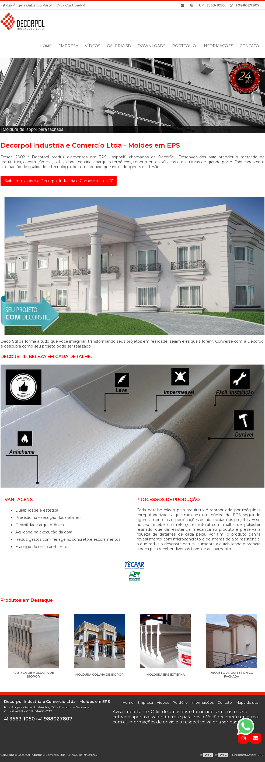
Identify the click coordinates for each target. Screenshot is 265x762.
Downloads (152, 45)
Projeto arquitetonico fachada (231, 674)
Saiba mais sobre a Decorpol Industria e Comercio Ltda (59, 180)
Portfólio (184, 45)
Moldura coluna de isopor (99, 674)
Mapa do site (247, 702)
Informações (218, 45)
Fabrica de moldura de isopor (33, 674)
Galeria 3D (119, 45)
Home (46, 45)
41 (245, 5)
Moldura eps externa (166, 674)
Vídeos (92, 45)
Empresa (68, 45)
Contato (249, 45)
